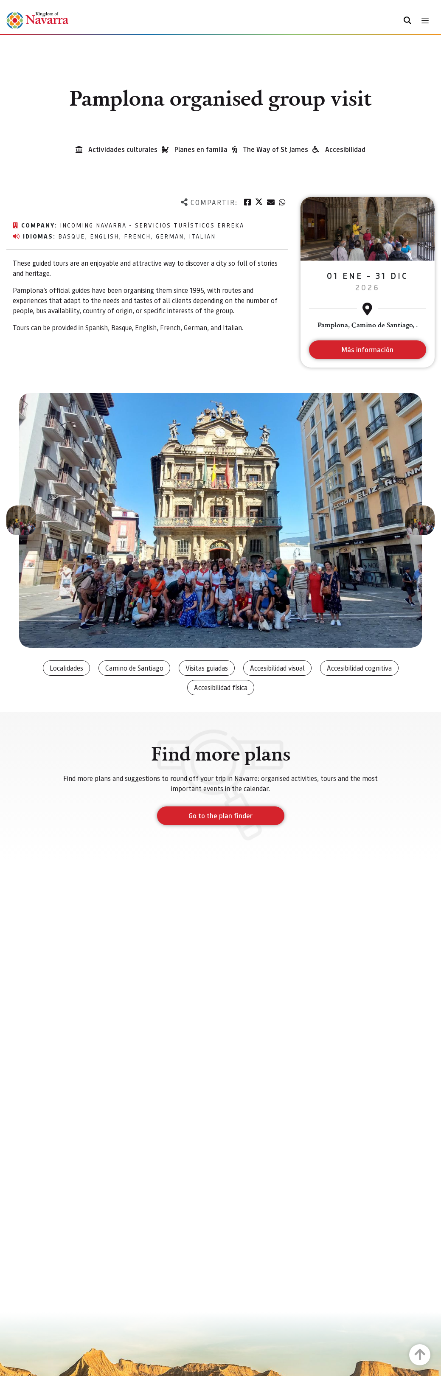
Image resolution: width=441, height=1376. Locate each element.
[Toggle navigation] (425, 20)
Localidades (66, 667)
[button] (21, 520)
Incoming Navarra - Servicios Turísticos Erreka (152, 225)
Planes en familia (201, 149)
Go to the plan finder (220, 815)
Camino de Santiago (134, 667)
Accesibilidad (345, 149)
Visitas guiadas (206, 667)
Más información (367, 349)
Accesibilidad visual (277, 667)
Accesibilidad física (220, 687)
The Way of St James (275, 149)
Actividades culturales (122, 149)
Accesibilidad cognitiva (359, 667)
